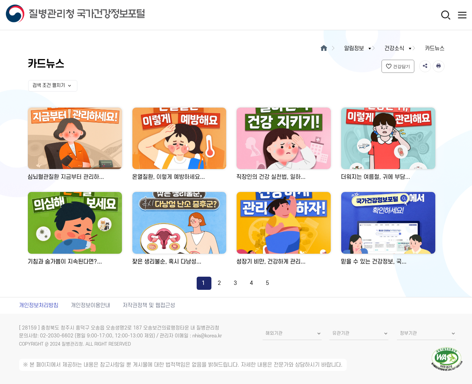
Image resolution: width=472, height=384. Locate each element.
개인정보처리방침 (38, 306)
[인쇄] (438, 66)
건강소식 (398, 49)
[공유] (425, 66)
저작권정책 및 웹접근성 (149, 306)
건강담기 (398, 66)
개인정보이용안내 (90, 306)
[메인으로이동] (324, 48)
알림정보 (358, 49)
